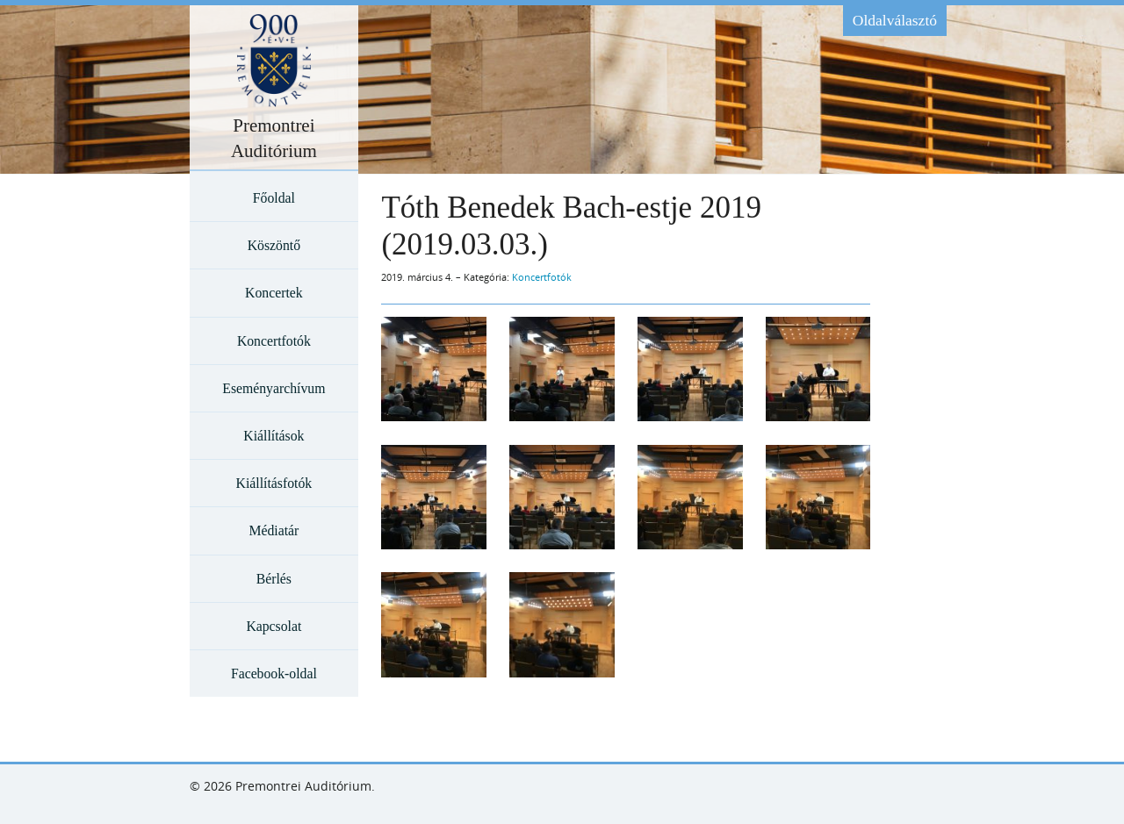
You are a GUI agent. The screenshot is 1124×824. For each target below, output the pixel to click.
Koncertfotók (274, 340)
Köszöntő (274, 245)
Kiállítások (273, 435)
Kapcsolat (273, 626)
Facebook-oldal (274, 673)
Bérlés (274, 578)
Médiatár (274, 530)
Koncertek (274, 292)
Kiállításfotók (274, 483)
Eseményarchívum (273, 388)
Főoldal (274, 197)
